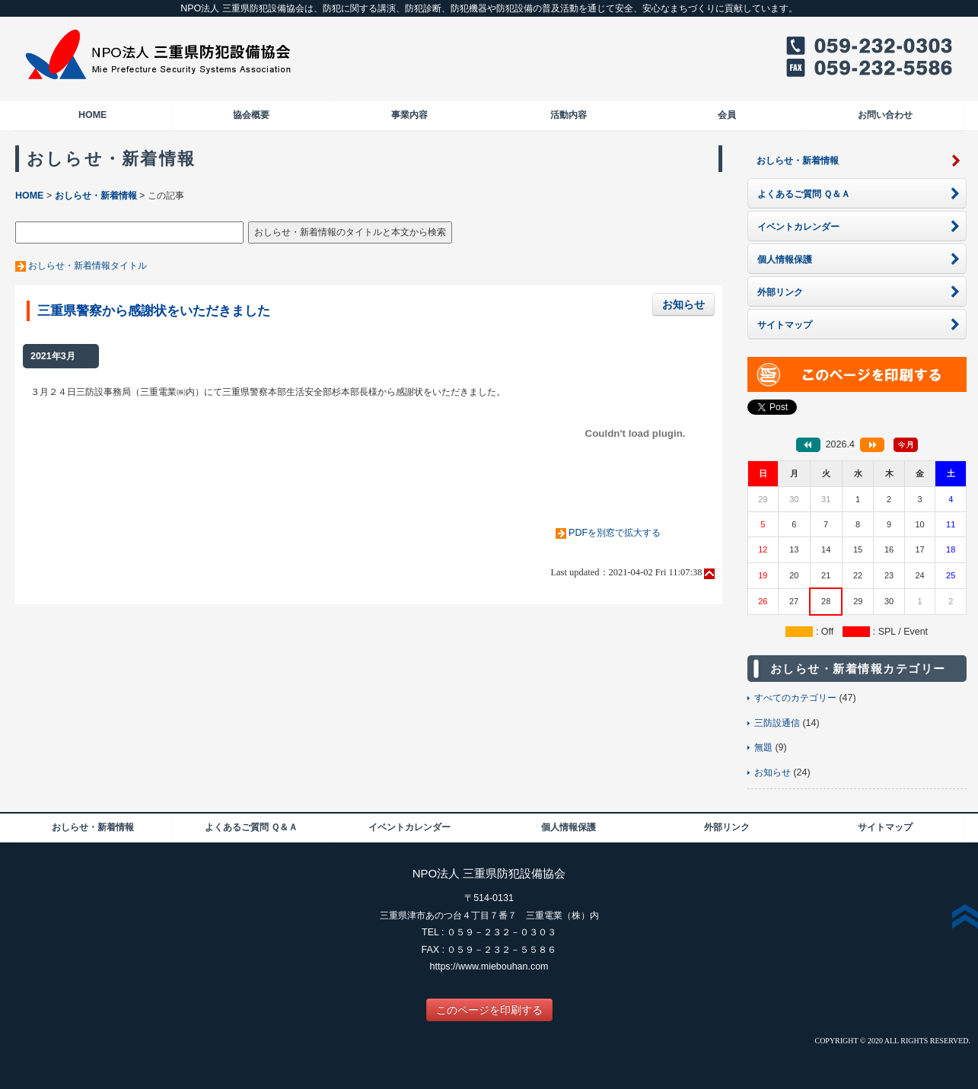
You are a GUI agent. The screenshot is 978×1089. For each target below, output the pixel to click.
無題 (763, 747)
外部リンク (727, 827)
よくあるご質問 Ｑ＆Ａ (251, 827)
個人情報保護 (568, 827)
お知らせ (683, 304)
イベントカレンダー (409, 827)
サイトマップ (885, 827)
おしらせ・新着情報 (96, 195)
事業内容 (409, 115)
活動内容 (568, 115)
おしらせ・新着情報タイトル (87, 265)
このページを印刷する (489, 1010)
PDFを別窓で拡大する (615, 532)
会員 (727, 115)
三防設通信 (777, 723)
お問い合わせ (885, 115)
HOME (92, 115)
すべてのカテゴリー (795, 698)
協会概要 (251, 115)
